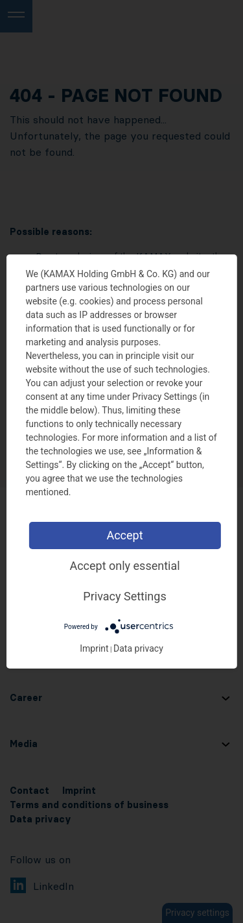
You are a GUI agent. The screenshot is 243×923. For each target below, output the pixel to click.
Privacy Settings (124, 596)
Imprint (94, 648)
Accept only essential (124, 565)
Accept (124, 535)
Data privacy (138, 648)
